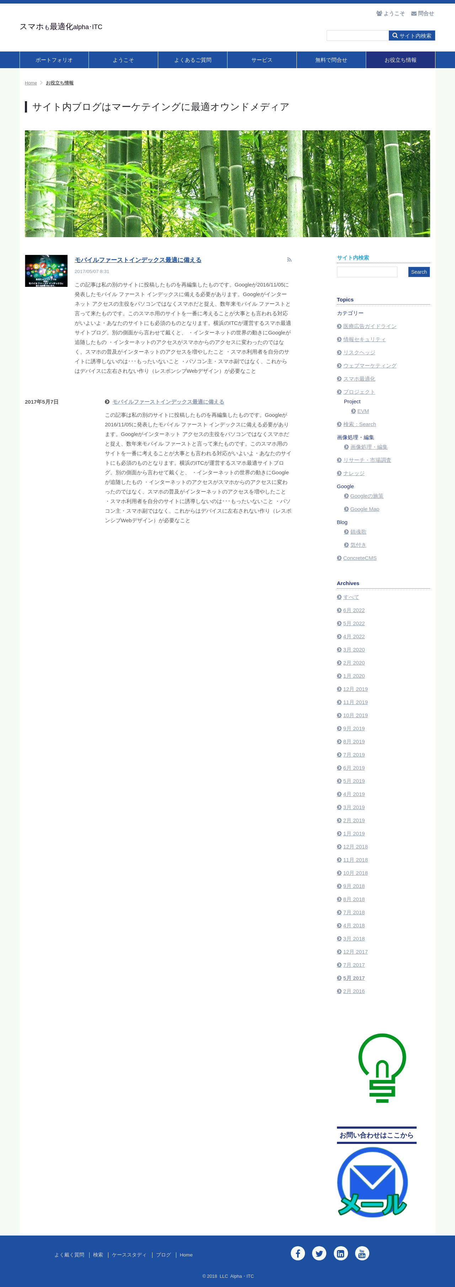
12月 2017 (355, 952)
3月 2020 (354, 650)
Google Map (365, 509)
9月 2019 (354, 728)
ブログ (163, 1255)
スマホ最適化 (359, 379)
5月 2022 (354, 623)
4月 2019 (354, 794)
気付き (358, 545)
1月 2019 (354, 833)
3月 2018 (354, 939)
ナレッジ (354, 473)
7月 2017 (354, 965)
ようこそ (123, 60)
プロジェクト (359, 392)
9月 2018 (354, 886)
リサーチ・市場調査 (367, 460)
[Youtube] (362, 1253)
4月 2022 (354, 636)
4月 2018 (354, 925)
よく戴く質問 (69, 1255)
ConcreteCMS (360, 558)
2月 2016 (354, 991)
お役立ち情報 (401, 60)
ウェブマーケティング (370, 365)
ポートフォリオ (54, 60)
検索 (98, 1255)
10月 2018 (355, 873)
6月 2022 (354, 610)
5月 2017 (354, 978)
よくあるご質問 (193, 60)
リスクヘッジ (359, 352)
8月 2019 (354, 741)
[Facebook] (298, 1253)
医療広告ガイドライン (370, 326)
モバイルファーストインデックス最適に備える (138, 260)
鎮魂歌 (358, 532)
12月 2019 (355, 689)
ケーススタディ (129, 1255)
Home (186, 1255)
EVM (363, 411)
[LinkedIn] (341, 1253)
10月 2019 (355, 715)
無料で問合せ (331, 60)
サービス (262, 60)
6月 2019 (354, 768)
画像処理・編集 (369, 447)
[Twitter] (319, 1253)
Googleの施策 (367, 496)
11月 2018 (355, 860)
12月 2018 (355, 847)
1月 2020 (354, 676)
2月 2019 (354, 820)
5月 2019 (354, 781)
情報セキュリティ (364, 339)
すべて (351, 597)
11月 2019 (355, 702)
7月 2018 (354, 912)
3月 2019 (354, 807)
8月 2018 (354, 899)
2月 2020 (354, 663)
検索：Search (359, 424)
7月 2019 (354, 755)
